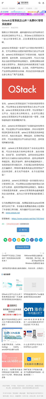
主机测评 (21, 8)
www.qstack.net (13, 213)
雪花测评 (23, 3)
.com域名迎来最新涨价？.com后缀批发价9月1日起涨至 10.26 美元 (34, 322)
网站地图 (22, 393)
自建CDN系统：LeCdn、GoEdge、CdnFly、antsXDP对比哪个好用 (12, 347)
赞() (23, 230)
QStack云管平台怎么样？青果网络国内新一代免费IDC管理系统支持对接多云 (12, 296)
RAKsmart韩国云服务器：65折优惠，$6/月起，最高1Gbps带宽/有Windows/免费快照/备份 (34, 259)
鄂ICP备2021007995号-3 (35, 393)
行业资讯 (29, 8)
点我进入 (40, 268)
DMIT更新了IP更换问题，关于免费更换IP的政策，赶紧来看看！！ (34, 372)
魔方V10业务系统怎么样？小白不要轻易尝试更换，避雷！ (12, 322)
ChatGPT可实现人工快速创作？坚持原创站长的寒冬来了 (11, 258)
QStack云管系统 (23, 247)
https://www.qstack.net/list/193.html (28, 219)
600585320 (24, 224)
